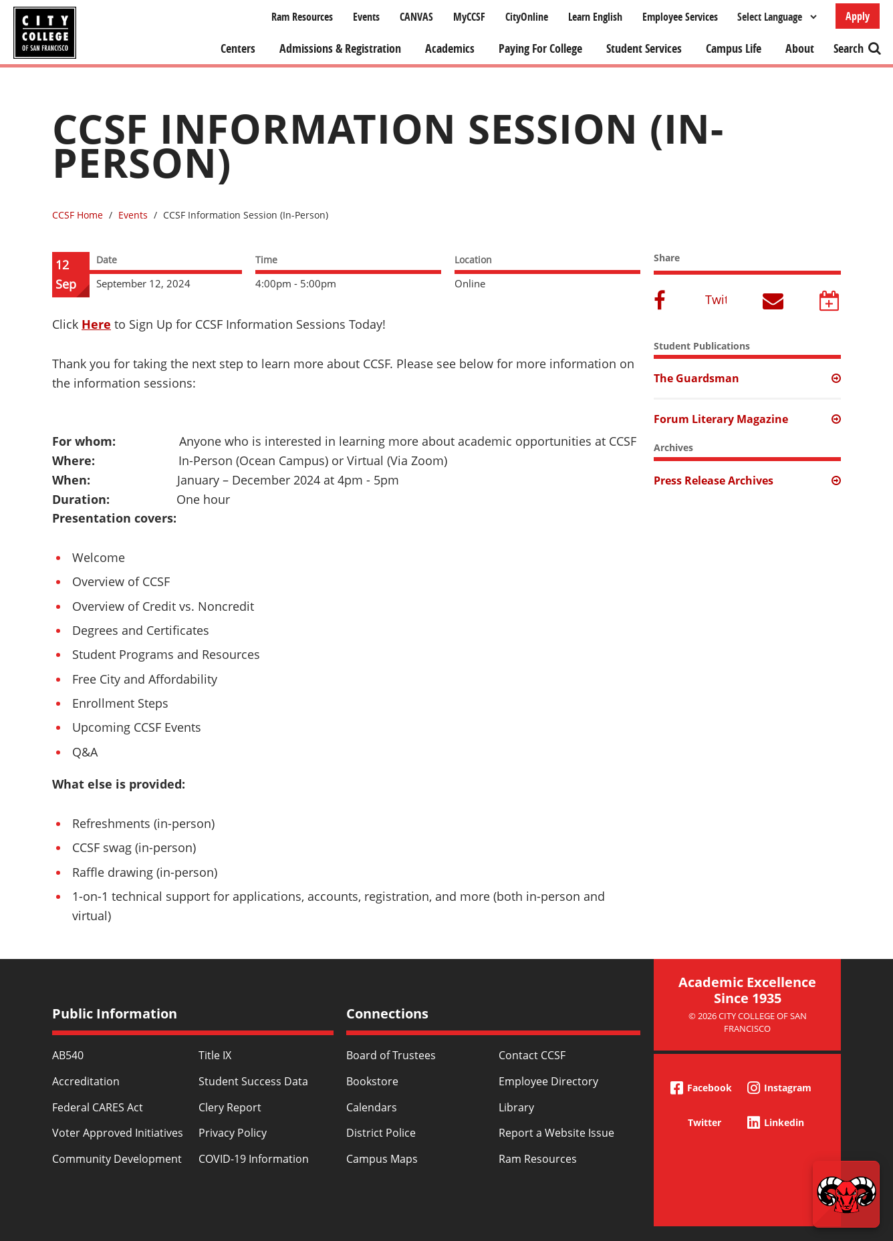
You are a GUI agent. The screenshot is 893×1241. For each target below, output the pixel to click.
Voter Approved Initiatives (117, 1132)
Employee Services (680, 16)
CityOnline (526, 16)
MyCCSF (469, 16)
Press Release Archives (713, 480)
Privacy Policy (233, 1132)
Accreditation (86, 1081)
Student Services (644, 48)
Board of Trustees (391, 1055)
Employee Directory (548, 1081)
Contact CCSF (532, 1055)
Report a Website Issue (556, 1132)
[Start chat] (846, 1194)
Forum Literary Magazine (721, 419)
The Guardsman (696, 378)
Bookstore (372, 1081)
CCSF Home (77, 215)
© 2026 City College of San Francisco (747, 1022)
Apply (858, 16)
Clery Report (230, 1107)
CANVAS (416, 16)
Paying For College (540, 48)
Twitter (716, 299)
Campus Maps (382, 1158)
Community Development (117, 1158)
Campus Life (733, 48)
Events (366, 16)
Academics (450, 48)
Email (773, 301)
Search (849, 48)
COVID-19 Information (254, 1158)
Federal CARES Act (97, 1107)
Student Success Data (253, 1081)
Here (96, 324)
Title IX (215, 1055)
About (799, 48)
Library (516, 1107)
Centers (238, 48)
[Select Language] (777, 17)
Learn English (595, 16)
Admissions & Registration (340, 48)
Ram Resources (302, 16)
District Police (381, 1132)
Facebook (662, 301)
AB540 (68, 1055)
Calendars (371, 1107)
